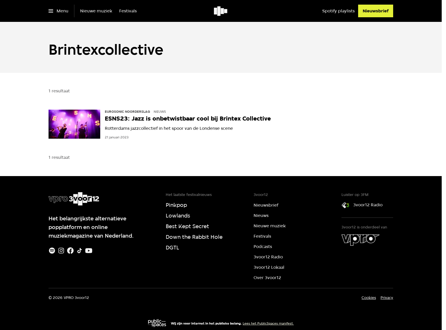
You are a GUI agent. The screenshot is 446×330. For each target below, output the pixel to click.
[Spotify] (52, 250)
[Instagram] (61, 250)
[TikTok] (79, 250)
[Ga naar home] (221, 11)
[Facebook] (70, 250)
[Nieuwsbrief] (375, 11)
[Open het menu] (58, 11)
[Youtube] (88, 250)
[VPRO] (360, 240)
